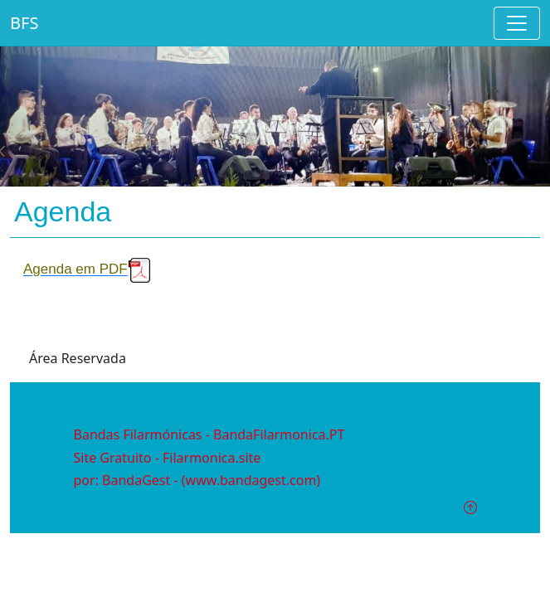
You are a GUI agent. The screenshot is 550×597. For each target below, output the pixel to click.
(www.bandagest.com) (251, 480)
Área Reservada (77, 358)
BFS (24, 23)
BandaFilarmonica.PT (278, 434)
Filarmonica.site (211, 458)
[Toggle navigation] (517, 23)
